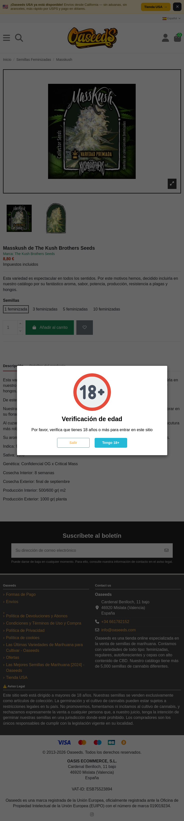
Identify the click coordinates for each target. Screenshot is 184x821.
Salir (73, 443)
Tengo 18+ (110, 443)
